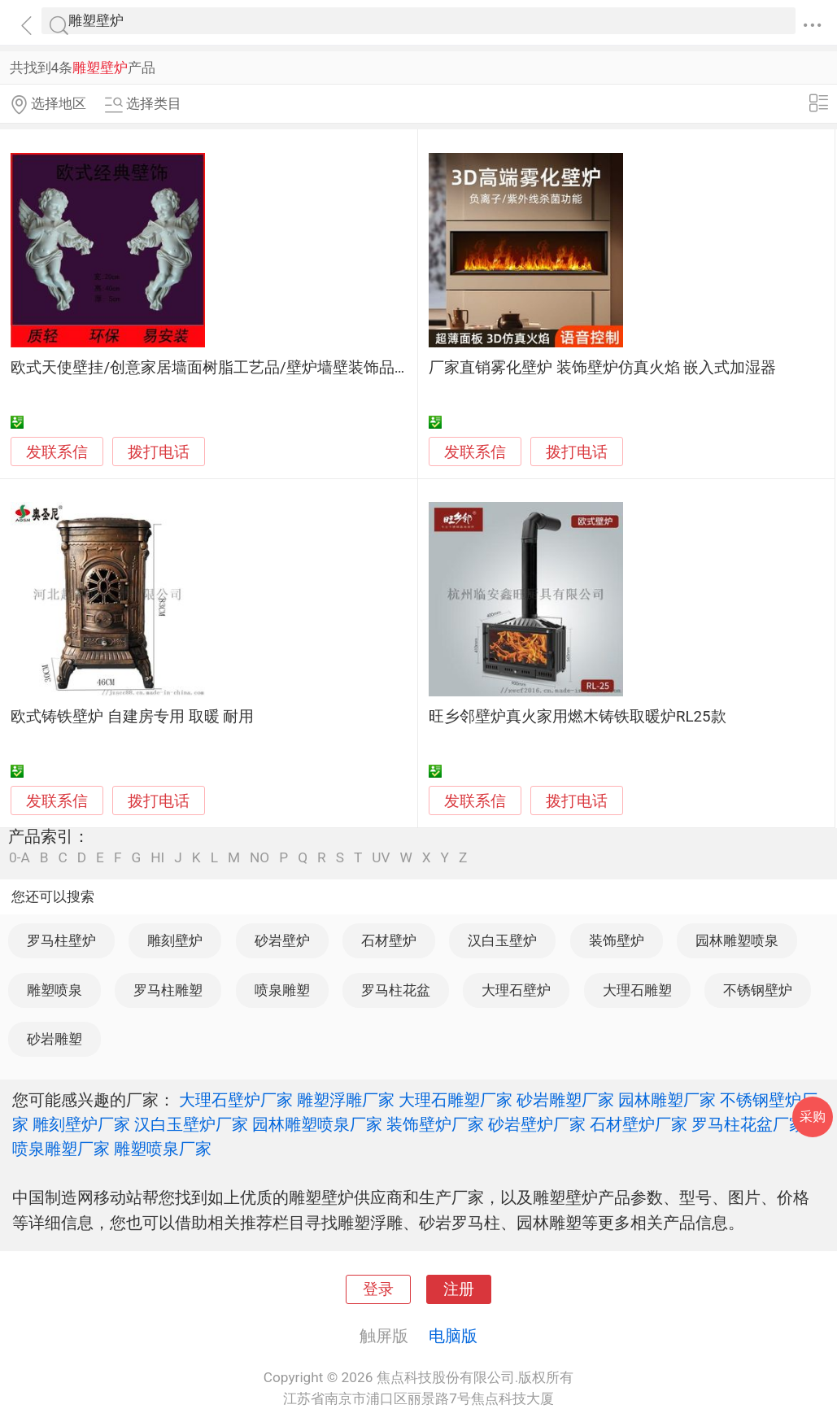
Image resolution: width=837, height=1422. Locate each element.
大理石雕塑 (637, 990)
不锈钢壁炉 (757, 990)
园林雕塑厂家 (667, 1100)
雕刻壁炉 (175, 940)
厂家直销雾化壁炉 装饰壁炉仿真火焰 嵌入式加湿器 (602, 368)
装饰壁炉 (616, 940)
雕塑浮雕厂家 (346, 1100)
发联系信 (57, 452)
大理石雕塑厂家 (455, 1100)
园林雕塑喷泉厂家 (317, 1124)
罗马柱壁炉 (61, 940)
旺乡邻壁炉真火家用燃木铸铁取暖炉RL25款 (577, 717)
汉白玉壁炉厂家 (191, 1124)
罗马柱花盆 (395, 990)
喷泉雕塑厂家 (61, 1148)
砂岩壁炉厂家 (537, 1124)
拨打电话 (159, 451)
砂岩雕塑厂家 (565, 1100)
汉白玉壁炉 (502, 940)
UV (381, 858)
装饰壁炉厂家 (435, 1124)
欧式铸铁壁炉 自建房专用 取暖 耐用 (132, 717)
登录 (378, 1289)
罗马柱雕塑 (168, 990)
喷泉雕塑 (282, 990)
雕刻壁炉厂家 (81, 1124)
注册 (458, 1289)
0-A (19, 858)
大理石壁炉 (516, 990)
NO (259, 858)
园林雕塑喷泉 (736, 940)
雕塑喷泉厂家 (162, 1148)
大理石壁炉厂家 (236, 1100)
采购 (813, 1116)
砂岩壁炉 (282, 940)
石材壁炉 (388, 940)
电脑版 (453, 1336)
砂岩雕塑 (54, 1039)
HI (157, 858)
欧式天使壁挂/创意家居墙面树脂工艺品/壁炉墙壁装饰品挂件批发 (233, 368)
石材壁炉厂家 (638, 1124)
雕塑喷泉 (54, 990)
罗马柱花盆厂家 (748, 1124)
